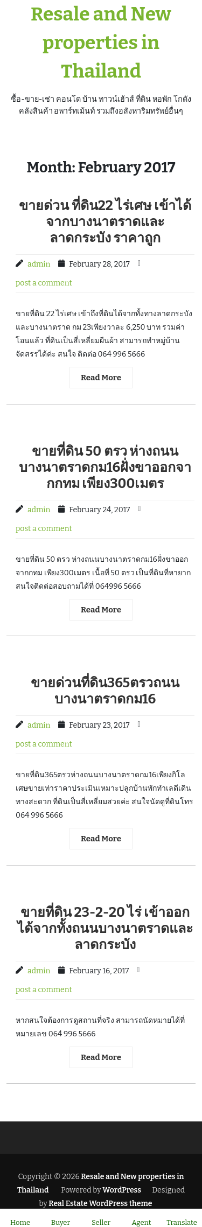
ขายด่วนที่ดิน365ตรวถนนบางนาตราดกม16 (105, 691)
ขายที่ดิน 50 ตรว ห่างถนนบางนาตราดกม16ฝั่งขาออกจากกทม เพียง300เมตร (105, 467)
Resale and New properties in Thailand (101, 42)
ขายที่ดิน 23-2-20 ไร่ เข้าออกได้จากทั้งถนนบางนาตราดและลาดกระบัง (105, 928)
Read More (101, 377)
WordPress (121, 1190)
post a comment (44, 283)
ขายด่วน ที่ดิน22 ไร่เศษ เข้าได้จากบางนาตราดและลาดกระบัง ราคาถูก (105, 222)
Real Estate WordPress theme (99, 1203)
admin (38, 264)
